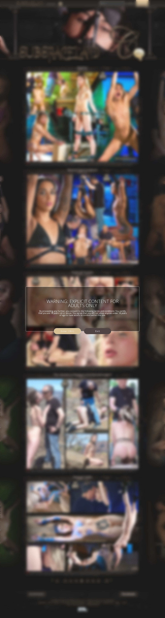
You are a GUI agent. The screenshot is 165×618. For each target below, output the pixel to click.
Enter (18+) (67, 331)
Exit (97, 331)
